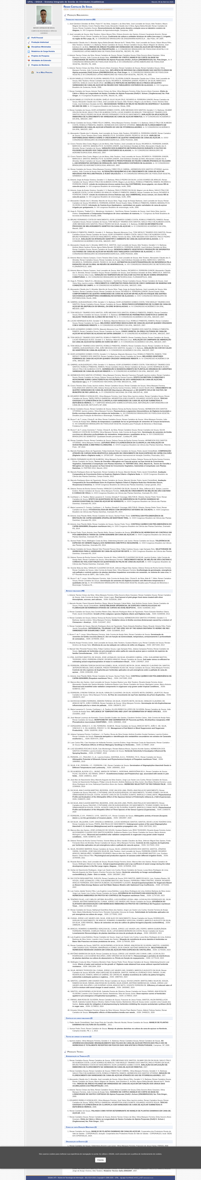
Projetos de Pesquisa (40, 56)
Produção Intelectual (40, 42)
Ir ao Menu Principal (44, 72)
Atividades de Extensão (41, 60)
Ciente (100, 1160)
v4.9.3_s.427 (138, 1178)
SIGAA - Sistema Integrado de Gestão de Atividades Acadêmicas (69, 2)
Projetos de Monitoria (40, 65)
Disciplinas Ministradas (41, 47)
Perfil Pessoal (37, 38)
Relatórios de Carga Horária (43, 51)
